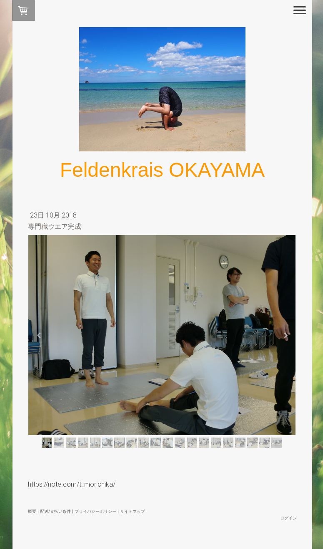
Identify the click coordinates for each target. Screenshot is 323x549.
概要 (32, 511)
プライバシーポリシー (95, 511)
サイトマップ (132, 511)
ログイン (288, 518)
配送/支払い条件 (55, 511)
